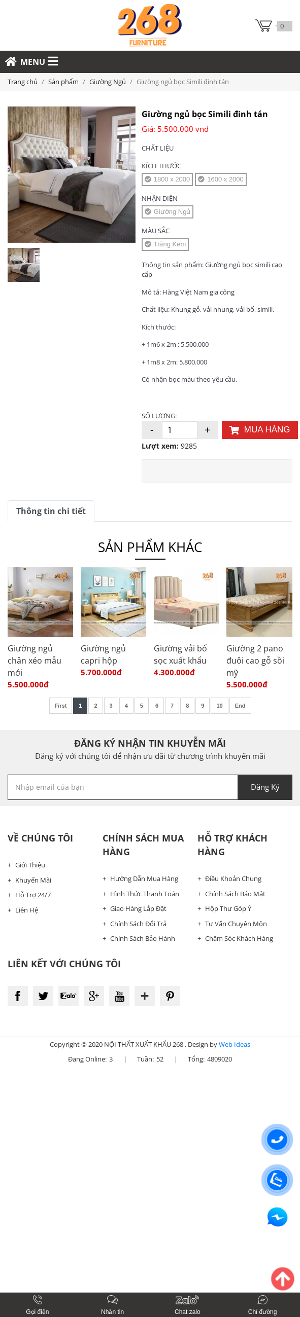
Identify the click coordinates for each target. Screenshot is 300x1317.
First (61, 706)
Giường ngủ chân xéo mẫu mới (34, 660)
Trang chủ (23, 81)
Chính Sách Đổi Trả (138, 923)
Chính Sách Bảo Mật (235, 893)
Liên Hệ (26, 909)
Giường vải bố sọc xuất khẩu (180, 654)
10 (219, 706)
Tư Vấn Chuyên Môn (236, 923)
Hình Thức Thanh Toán (144, 893)
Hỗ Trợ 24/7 (33, 894)
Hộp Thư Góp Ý (228, 908)
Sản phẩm (63, 81)
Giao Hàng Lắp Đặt (138, 908)
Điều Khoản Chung (233, 878)
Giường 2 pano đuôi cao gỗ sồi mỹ (255, 660)
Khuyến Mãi (33, 880)
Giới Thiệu (30, 864)
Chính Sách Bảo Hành (142, 938)
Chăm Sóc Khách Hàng (239, 938)
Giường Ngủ (107, 81)
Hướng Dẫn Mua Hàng (144, 878)
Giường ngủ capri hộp (103, 654)
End (240, 706)
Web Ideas (234, 1044)
